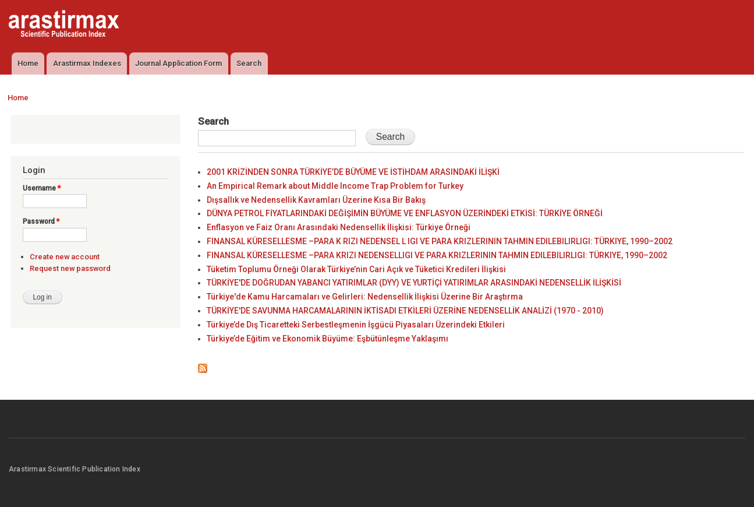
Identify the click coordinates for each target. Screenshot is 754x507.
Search (248, 63)
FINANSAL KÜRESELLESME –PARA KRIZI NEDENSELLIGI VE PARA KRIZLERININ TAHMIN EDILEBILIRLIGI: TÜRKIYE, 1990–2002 (437, 255)
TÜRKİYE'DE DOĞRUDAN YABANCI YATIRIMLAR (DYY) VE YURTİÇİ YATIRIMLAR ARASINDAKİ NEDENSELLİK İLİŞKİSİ (414, 282)
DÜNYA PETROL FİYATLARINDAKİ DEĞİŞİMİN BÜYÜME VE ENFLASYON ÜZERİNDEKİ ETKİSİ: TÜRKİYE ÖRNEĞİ (405, 213)
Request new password (70, 268)
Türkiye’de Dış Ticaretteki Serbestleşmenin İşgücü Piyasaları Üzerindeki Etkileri (356, 324)
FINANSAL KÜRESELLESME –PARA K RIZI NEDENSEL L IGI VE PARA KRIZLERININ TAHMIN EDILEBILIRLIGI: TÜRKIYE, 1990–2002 (439, 241)
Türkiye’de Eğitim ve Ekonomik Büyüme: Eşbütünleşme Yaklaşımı (327, 338)
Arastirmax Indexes (87, 63)
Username (42, 188)
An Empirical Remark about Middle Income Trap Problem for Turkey (335, 186)
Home (27, 63)
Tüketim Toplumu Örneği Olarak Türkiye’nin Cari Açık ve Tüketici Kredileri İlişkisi (356, 269)
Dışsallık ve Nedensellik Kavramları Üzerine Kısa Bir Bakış (316, 200)
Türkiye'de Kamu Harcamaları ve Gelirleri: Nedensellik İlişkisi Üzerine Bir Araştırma (365, 296)
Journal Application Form (178, 63)
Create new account (65, 256)
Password (41, 221)
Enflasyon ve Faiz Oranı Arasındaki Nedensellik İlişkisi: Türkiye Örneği (338, 227)
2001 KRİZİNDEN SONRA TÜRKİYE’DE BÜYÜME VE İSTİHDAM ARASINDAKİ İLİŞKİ (353, 172)
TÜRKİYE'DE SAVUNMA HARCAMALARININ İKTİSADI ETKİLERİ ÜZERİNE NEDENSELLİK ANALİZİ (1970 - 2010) (405, 310)
